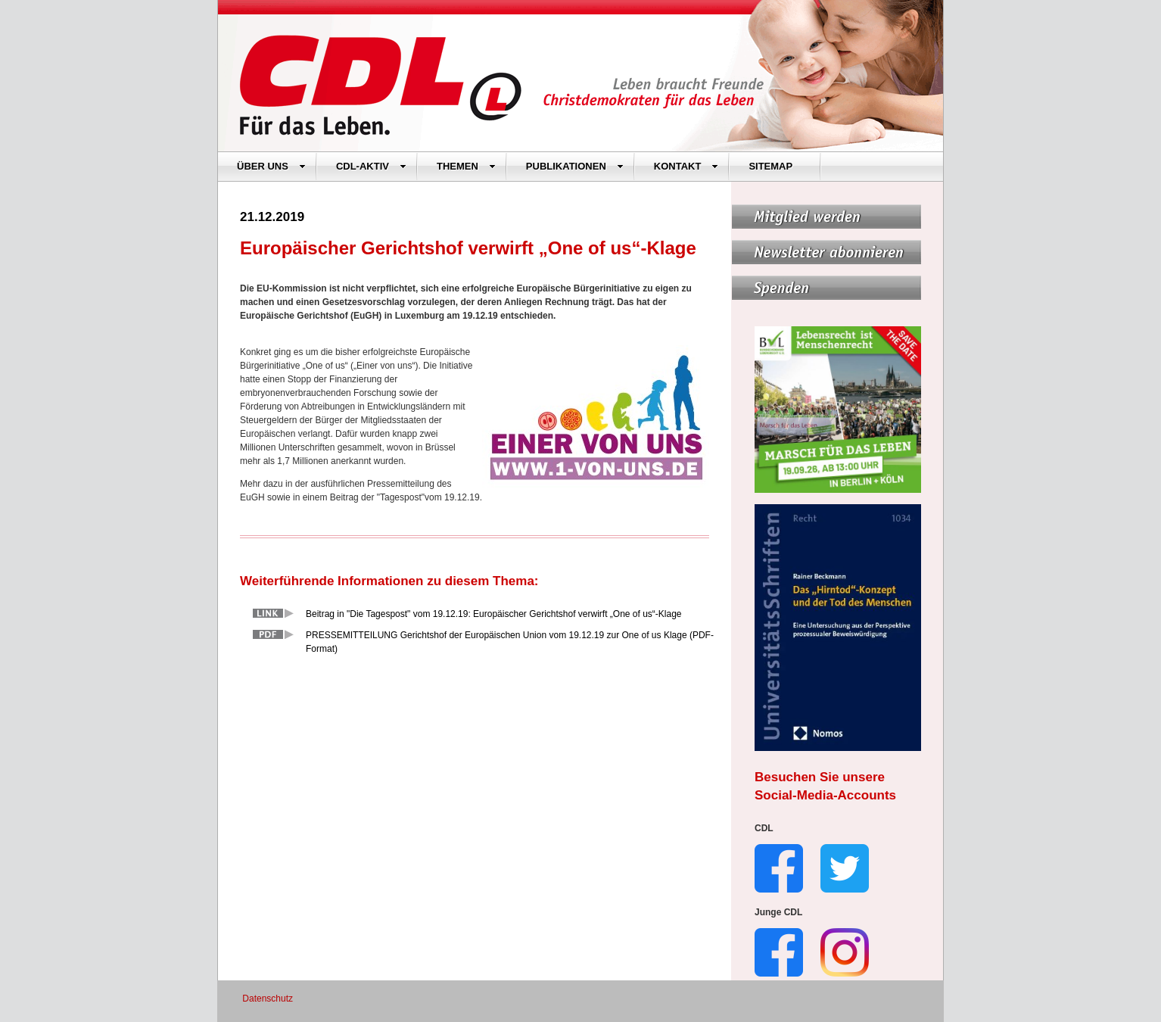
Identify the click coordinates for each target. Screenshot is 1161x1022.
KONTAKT (686, 166)
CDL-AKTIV (371, 166)
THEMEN (466, 166)
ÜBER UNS (271, 166)
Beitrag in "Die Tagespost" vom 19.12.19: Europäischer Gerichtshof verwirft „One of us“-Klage (494, 614)
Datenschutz (267, 998)
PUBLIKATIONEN (575, 166)
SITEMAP (770, 166)
